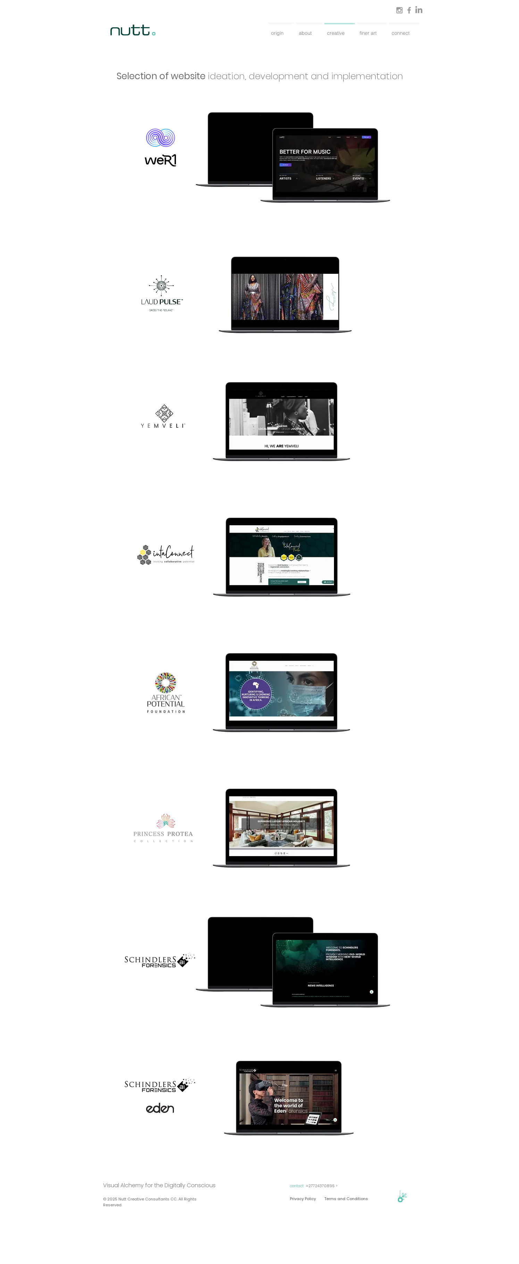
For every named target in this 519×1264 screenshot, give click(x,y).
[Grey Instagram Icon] (399, 10)
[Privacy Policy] (303, 1199)
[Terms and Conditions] (346, 1199)
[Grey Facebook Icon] (409, 10)
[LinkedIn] (419, 10)
